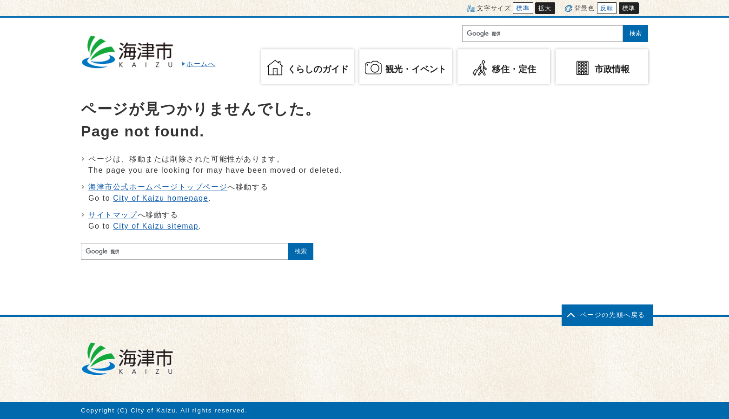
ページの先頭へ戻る (612, 314)
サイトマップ (113, 215)
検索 (636, 33)
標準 (523, 8)
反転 (607, 8)
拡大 (545, 8)
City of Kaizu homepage (160, 198)
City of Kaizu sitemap (156, 226)
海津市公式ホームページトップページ (157, 187)
